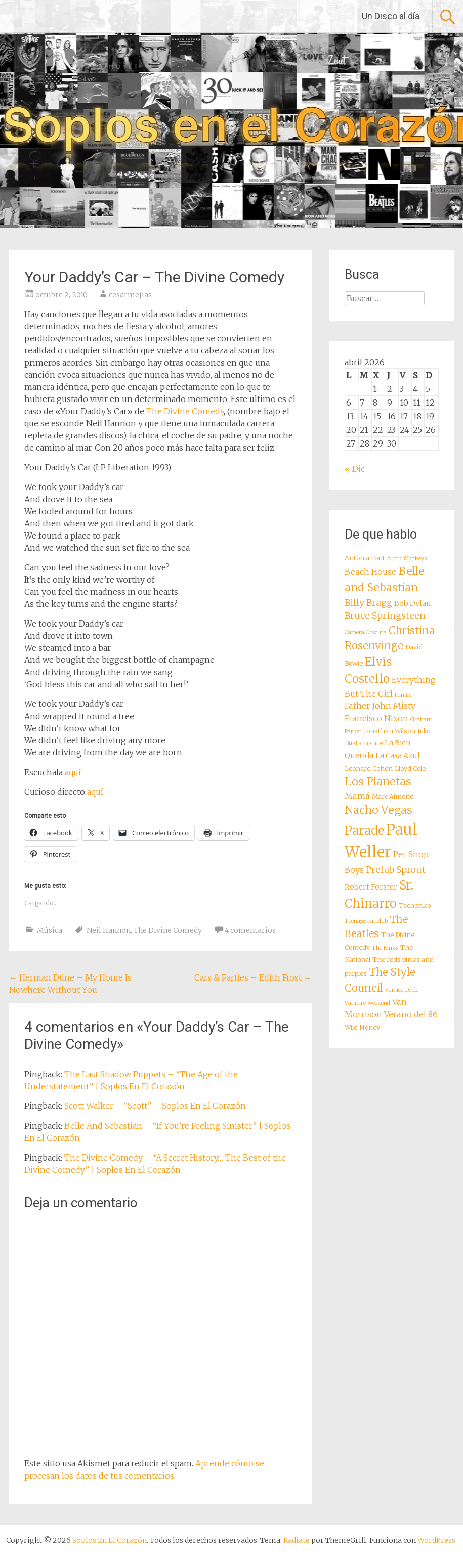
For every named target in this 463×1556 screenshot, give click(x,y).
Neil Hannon (109, 930)
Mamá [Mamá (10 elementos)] (357, 796)
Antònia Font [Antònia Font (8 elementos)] (365, 558)
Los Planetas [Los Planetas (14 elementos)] (378, 781)
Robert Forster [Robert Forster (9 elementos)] (371, 887)
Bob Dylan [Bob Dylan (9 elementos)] (412, 603)
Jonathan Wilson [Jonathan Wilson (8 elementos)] (389, 731)
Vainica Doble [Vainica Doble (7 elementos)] (401, 990)
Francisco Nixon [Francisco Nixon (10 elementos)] (376, 718)
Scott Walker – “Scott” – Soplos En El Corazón (155, 1106)
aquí (73, 772)
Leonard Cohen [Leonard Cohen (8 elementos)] (369, 768)
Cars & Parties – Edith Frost (253, 977)
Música (49, 930)
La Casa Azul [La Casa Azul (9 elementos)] (397, 755)
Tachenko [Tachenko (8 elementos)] (415, 905)
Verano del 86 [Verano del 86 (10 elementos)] (411, 1014)
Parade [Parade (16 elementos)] (364, 830)
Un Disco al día (390, 16)
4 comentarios (250, 930)
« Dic (355, 469)
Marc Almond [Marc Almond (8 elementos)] (393, 797)
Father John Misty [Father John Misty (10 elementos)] (380, 706)
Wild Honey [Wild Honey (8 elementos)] (362, 1027)
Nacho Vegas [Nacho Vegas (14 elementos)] (378, 810)
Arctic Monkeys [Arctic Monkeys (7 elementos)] (407, 558)
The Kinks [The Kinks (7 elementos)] (385, 948)
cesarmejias (130, 294)
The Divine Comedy (185, 411)
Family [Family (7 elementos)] (403, 695)
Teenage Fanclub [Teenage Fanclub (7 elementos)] (366, 921)
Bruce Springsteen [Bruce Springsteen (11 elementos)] (385, 615)
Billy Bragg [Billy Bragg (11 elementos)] (368, 602)
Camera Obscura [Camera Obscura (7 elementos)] (366, 632)
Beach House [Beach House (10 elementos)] (370, 572)
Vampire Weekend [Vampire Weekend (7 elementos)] (367, 1003)
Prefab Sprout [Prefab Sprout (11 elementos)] (396, 869)
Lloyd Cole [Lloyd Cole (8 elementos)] (410, 768)
